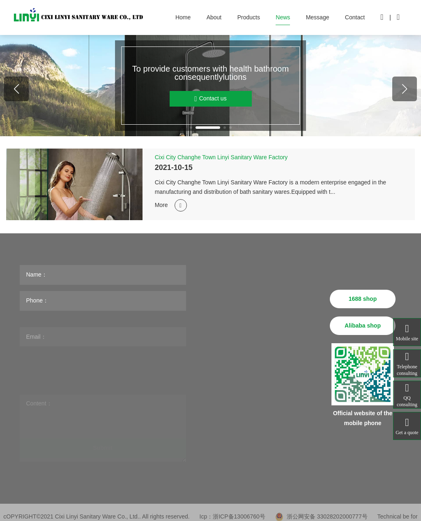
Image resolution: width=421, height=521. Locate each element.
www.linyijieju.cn (292, 403)
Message (317, 17)
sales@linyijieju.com (296, 366)
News (283, 17)
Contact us (210, 99)
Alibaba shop (363, 325)
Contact (355, 17)
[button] (191, 127)
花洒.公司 (290, 422)
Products (248, 17)
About (214, 17)
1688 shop (363, 298)
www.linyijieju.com (286, 389)
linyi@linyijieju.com (285, 351)
